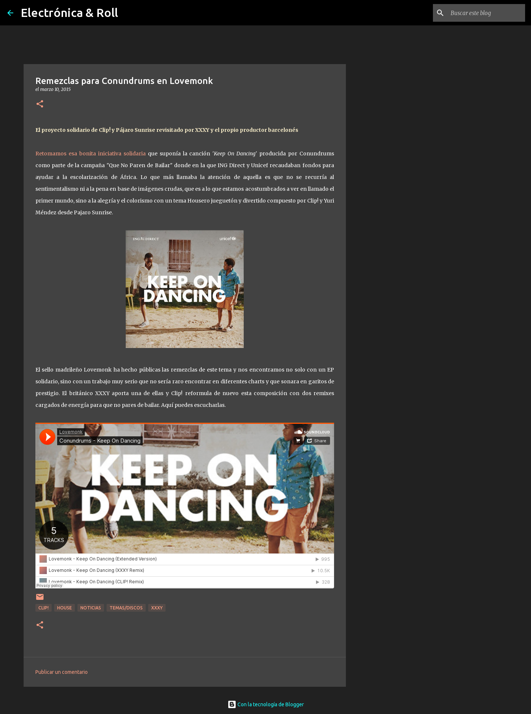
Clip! (43, 607)
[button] (39, 104)
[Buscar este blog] (486, 13)
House (64, 607)
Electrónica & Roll (69, 12)
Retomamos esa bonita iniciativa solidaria (90, 153)
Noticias (90, 607)
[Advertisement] (383, 318)
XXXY (157, 607)
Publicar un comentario (61, 672)
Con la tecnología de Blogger (266, 704)
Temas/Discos (126, 607)
